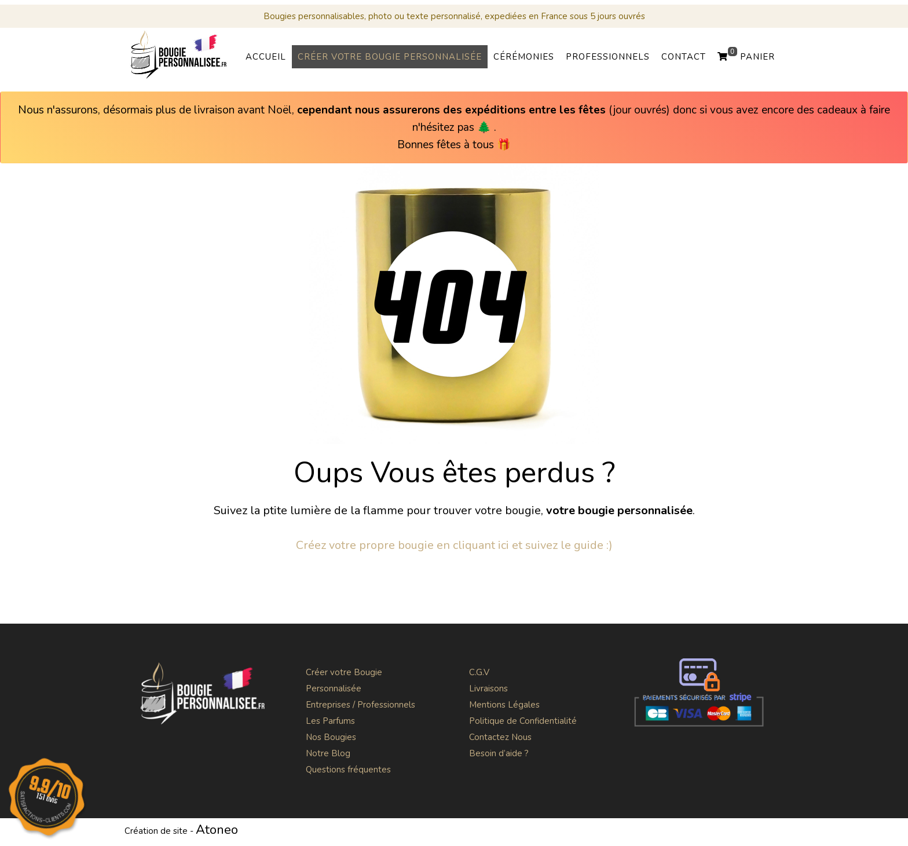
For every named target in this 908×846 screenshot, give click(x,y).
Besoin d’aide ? (499, 753)
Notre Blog (328, 753)
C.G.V (479, 672)
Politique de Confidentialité (523, 721)
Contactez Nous (500, 737)
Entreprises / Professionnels (360, 705)
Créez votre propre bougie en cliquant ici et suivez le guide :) (454, 545)
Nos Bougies (331, 737)
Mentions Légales (504, 705)
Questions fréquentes (348, 769)
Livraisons (488, 688)
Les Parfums (330, 721)
